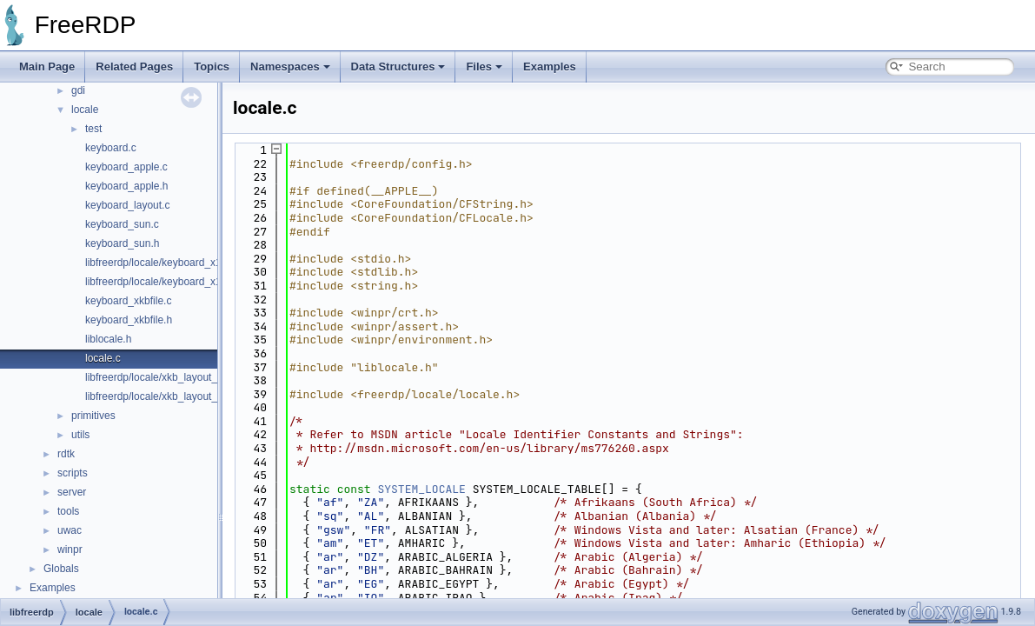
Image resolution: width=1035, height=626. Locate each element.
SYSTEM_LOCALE (421, 489)
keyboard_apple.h (126, 186)
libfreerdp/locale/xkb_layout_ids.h (162, 396)
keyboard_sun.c (122, 224)
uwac (69, 530)
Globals (61, 569)
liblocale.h (108, 339)
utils (80, 435)
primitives (93, 416)
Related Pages (134, 66)
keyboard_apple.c (126, 167)
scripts (72, 473)
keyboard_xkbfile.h (128, 320)
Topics (211, 66)
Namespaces (290, 66)
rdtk (66, 454)
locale (84, 109)
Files (484, 66)
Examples (549, 66)
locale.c (103, 358)
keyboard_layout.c (127, 205)
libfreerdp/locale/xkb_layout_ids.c (162, 377)
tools (68, 511)
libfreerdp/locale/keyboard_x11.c (160, 262)
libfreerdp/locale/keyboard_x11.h (160, 282)
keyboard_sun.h (122, 243)
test (93, 129)
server (71, 492)
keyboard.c (110, 148)
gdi (78, 90)
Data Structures (398, 66)
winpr (70, 549)
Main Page (47, 66)
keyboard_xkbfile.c (128, 301)
